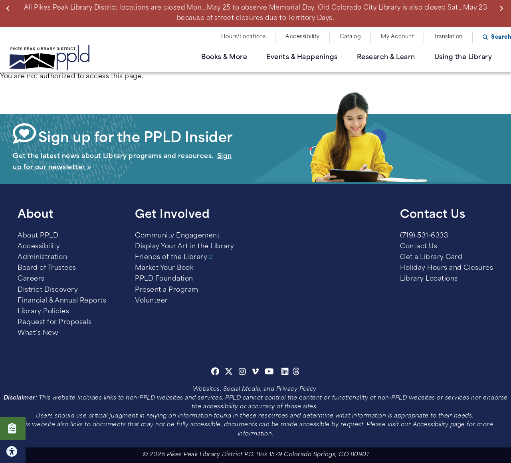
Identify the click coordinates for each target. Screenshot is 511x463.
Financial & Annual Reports (62, 301)
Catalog (350, 37)
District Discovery (48, 290)
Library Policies (43, 312)
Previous (10, 8)
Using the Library (463, 57)
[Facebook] (215, 373)
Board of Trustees (47, 268)
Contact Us (418, 246)
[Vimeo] (255, 373)
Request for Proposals (55, 322)
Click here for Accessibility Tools (13, 451)
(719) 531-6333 (424, 236)
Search (501, 37)
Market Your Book (164, 268)
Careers (31, 279)
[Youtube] (269, 373)
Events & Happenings (302, 57)
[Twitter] (229, 373)
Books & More (224, 57)
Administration (42, 257)
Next (503, 8)
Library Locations (429, 279)
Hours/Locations (243, 37)
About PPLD (38, 236)
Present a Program (166, 290)
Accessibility (302, 37)
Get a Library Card (431, 257)
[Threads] (296, 373)
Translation (448, 37)
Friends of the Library (171, 257)
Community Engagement (177, 236)
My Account (397, 37)
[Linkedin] (285, 373)
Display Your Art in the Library (184, 246)
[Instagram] (243, 373)
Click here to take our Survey (13, 428)
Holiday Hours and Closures (446, 268)
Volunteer (151, 301)
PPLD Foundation (164, 279)
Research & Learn (386, 57)
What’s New (38, 333)
